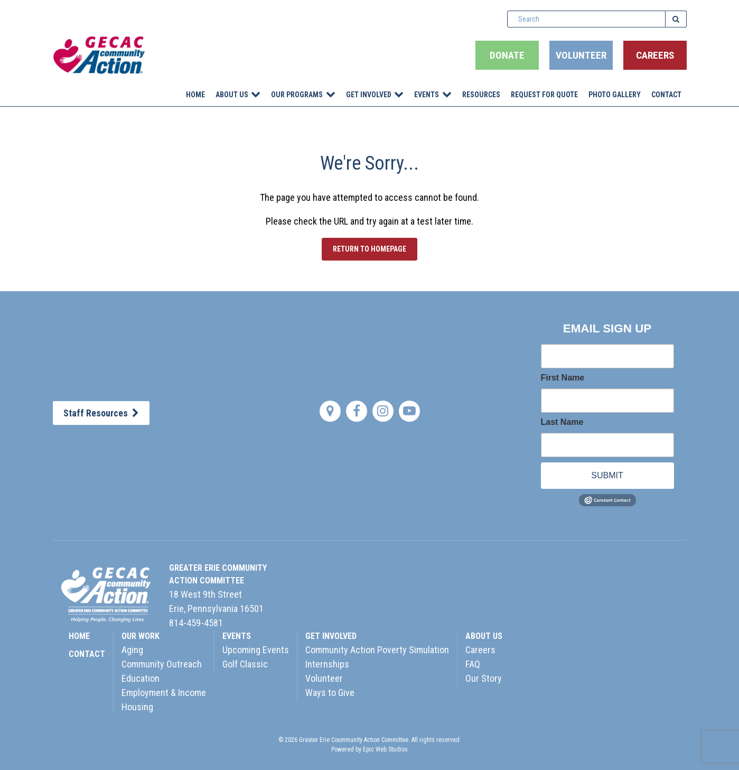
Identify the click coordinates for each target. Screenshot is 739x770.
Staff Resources (101, 413)
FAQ (472, 664)
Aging (132, 649)
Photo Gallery (614, 94)
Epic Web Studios (385, 749)
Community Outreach (161, 664)
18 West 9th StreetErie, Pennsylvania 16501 (216, 601)
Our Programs (297, 94)
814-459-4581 (196, 622)
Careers (655, 55)
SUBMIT (607, 475)
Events (426, 94)
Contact (666, 94)
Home (195, 94)
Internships (327, 664)
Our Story (483, 678)
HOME (79, 636)
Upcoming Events (255, 649)
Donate (507, 55)
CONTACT (87, 654)
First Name (563, 378)
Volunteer (581, 55)
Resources (481, 94)
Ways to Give (329, 692)
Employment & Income (163, 692)
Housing (137, 706)
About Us (232, 94)
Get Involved (368, 94)
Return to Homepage (369, 249)
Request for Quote (544, 94)
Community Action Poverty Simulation (377, 649)
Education (140, 678)
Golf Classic (245, 664)
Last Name (562, 422)
